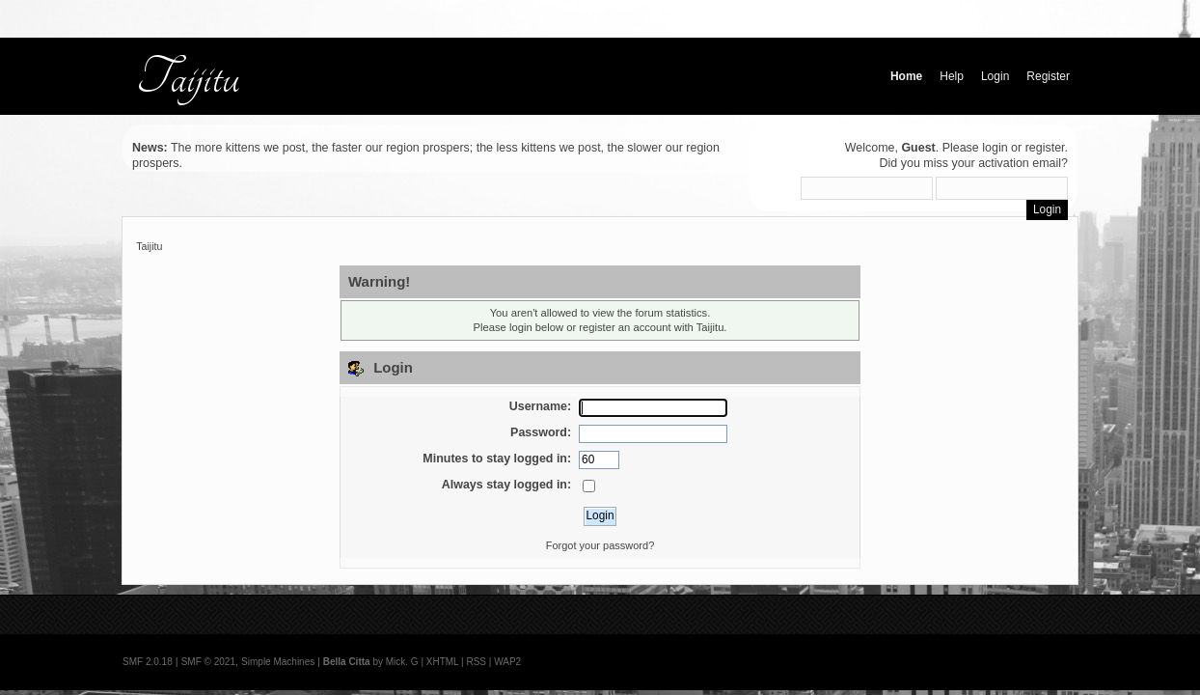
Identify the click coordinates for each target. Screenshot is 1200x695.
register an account (624, 327)
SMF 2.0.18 (148, 661)
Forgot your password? (600, 545)
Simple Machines (277, 661)
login (994, 147)
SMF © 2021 (208, 661)
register (1045, 147)
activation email (1019, 163)
